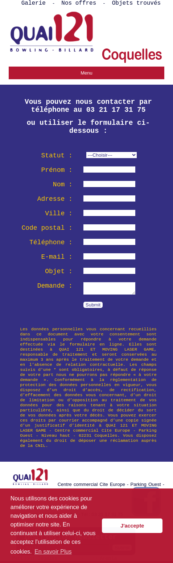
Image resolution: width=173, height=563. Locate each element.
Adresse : (55, 199)
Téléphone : (51, 242)
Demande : (55, 285)
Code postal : (46, 228)
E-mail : (56, 257)
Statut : (56, 155)
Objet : (59, 271)
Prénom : (56, 170)
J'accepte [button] (132, 526)
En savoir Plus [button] (52, 552)
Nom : (63, 184)
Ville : (59, 213)
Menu (86, 73)
